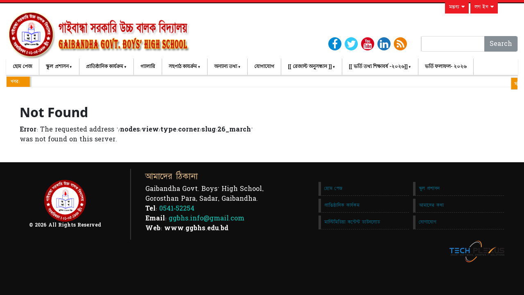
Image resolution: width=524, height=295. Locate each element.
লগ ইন (484, 7)
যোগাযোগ (264, 66)
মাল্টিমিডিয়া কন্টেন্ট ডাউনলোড (352, 222)
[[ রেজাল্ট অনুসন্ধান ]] (310, 66)
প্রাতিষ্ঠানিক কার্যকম (341, 205)
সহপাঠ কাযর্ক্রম (183, 66)
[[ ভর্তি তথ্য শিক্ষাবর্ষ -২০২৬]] (378, 66)
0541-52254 (176, 208)
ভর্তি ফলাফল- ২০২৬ (446, 66)
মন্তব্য (457, 7)
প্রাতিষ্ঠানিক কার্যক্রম (104, 66)
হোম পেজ (22, 66)
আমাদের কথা (431, 205)
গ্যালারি (147, 66)
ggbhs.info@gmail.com (206, 218)
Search (501, 44)
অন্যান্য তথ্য (225, 66)
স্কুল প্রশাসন (57, 66)
